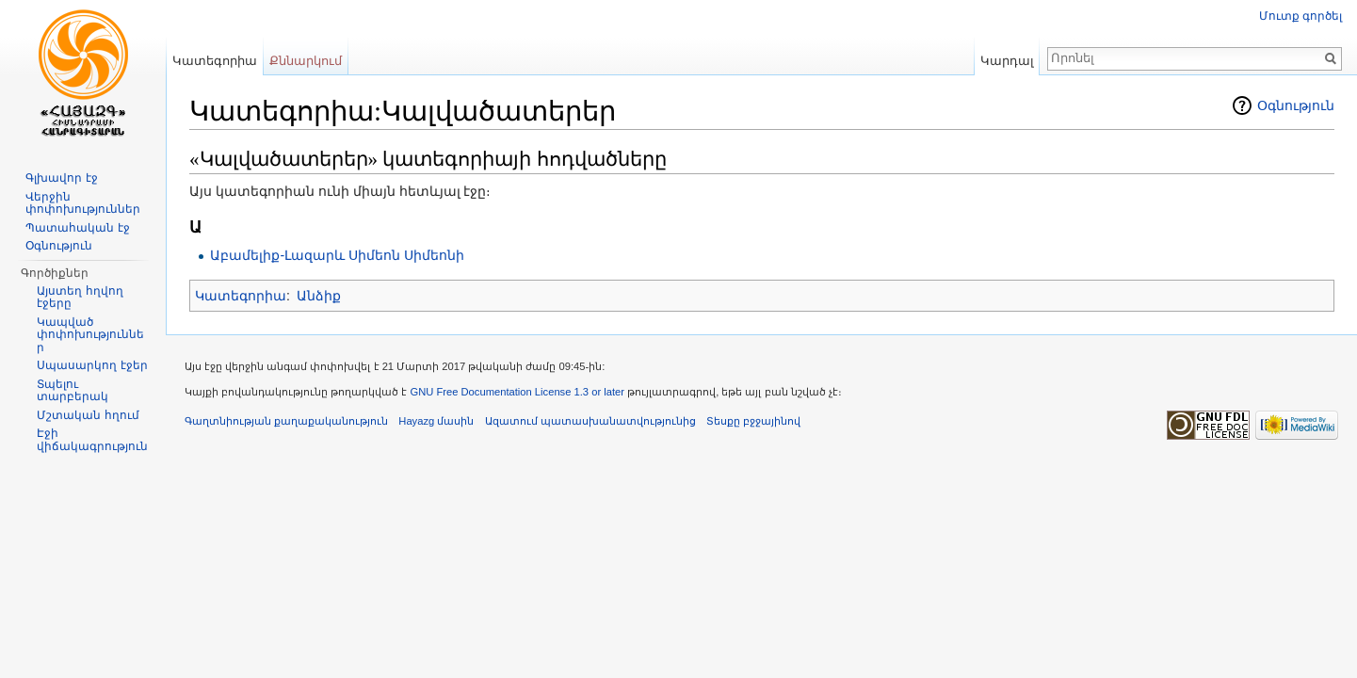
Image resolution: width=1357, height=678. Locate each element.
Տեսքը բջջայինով (753, 421)
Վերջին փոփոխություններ (82, 203)
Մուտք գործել (1300, 16)
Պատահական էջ (77, 227)
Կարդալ (1007, 61)
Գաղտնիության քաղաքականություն (286, 421)
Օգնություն (1295, 105)
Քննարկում (305, 61)
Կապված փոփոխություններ (90, 334)
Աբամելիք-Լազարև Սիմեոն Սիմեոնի (336, 255)
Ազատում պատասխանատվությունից (590, 421)
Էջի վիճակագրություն (92, 440)
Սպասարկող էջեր (92, 365)
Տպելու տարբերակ (72, 391)
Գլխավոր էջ (61, 178)
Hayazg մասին (436, 421)
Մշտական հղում (87, 415)
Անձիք (319, 295)
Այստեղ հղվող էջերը (79, 297)
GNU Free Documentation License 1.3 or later (517, 391)
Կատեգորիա (240, 295)
